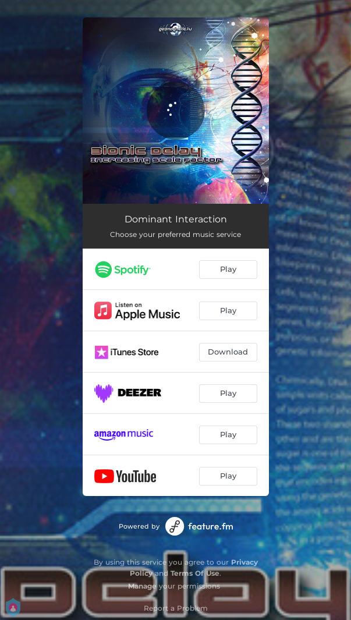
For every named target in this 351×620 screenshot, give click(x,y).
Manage (142, 586)
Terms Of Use (195, 573)
